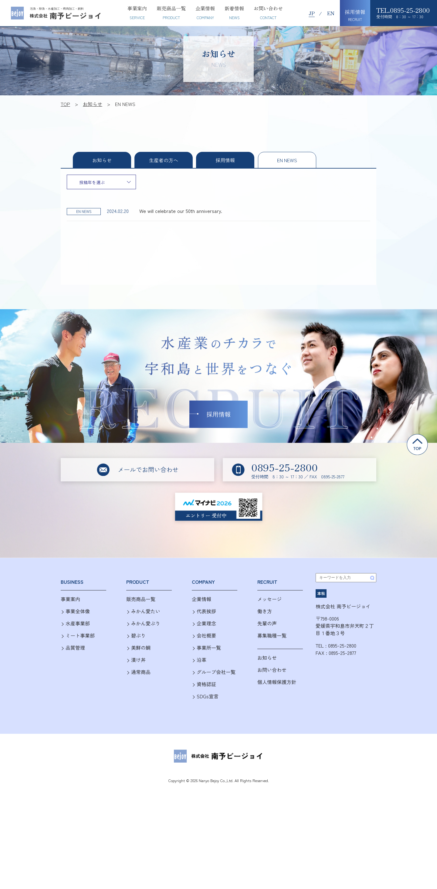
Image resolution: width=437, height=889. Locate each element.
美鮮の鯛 (141, 647)
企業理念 (206, 623)
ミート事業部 (80, 635)
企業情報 (201, 599)
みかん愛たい (145, 611)
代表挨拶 (206, 611)
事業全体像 (78, 611)
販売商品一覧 (140, 599)
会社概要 (206, 635)
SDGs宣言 (207, 696)
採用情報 (225, 160)
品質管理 (75, 647)
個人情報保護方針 (276, 682)
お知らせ (267, 657)
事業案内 (70, 599)
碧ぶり (138, 635)
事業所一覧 (209, 647)
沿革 (201, 659)
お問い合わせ (271, 669)
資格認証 (206, 684)
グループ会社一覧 (216, 671)
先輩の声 (267, 623)
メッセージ (269, 599)
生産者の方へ (163, 160)
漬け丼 (138, 659)
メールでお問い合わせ (148, 469)
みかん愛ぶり (145, 623)
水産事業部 (78, 623)
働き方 (264, 611)
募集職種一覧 (271, 635)
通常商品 (141, 671)
